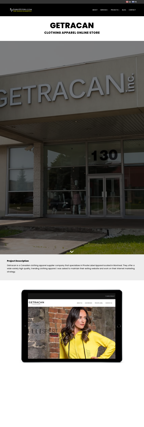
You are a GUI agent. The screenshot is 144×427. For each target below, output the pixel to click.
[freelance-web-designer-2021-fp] (21, 10)
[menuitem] (95, 10)
